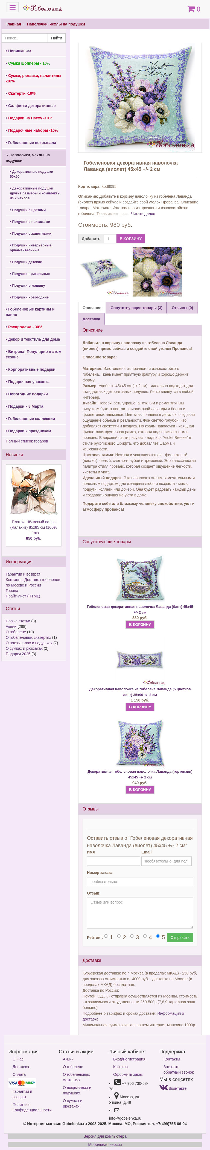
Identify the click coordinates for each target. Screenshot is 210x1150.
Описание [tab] (92, 308)
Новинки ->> (18, 51)
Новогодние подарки (27, 394)
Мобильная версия (105, 1144)
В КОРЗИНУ (131, 239)
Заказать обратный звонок (179, 1069)
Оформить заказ (128, 1074)
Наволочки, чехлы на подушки (56, 24)
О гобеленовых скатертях (28, 637)
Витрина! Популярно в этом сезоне (33, 354)
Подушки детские (26, 262)
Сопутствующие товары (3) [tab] (136, 308)
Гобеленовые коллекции (30, 418)
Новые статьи (18, 621)
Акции (11, 626)
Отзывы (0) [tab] (182, 308)
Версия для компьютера (104, 1136)
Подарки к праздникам (28, 431)
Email (146, 852)
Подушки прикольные (30, 274)
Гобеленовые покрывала (31, 142)
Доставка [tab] (91, 319)
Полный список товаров (27, 441)
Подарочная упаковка (27, 382)
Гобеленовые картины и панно (30, 312)
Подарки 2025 (18, 654)
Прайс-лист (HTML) (23, 596)
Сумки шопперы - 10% (28, 63)
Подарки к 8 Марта (24, 406)
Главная (13, 24)
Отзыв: (94, 893)
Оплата (19, 1074)
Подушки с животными (30, 233)
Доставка (21, 1067)
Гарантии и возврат (23, 574)
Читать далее (143, 213)
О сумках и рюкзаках (24, 648)
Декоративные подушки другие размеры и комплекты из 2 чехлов (35, 193)
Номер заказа (99, 872)
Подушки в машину (27, 286)
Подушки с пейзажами (30, 222)
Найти (56, 38)
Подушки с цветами (28, 210)
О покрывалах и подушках (29, 643)
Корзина (120, 1067)
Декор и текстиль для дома (33, 339)
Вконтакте (172, 1088)
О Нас (18, 1059)
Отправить (180, 937)
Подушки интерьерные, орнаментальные (31, 247)
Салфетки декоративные (31, 106)
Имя (91, 852)
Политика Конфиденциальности (32, 1107)
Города (12, 590)
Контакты (172, 1059)
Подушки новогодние (29, 297)
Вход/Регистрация (129, 1059)
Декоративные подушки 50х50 (31, 174)
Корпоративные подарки (31, 369)
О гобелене (16, 632)
